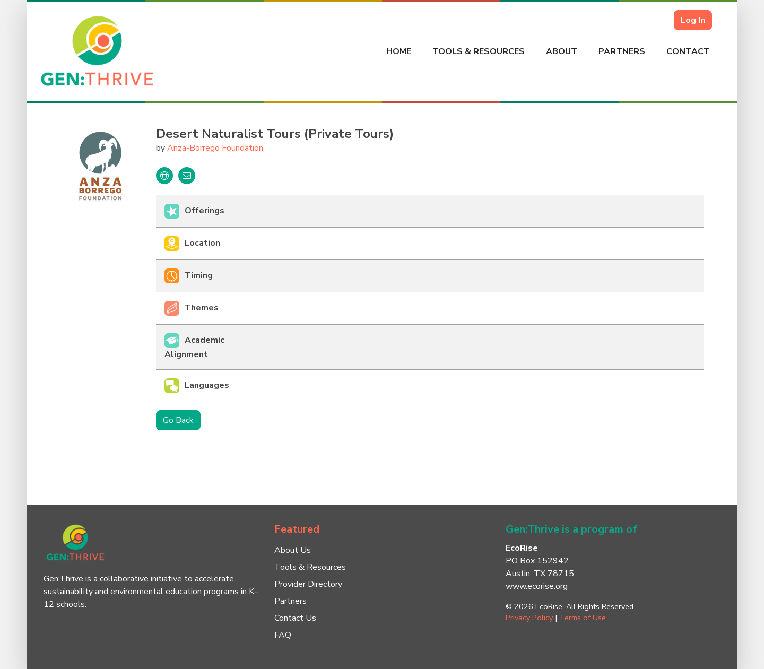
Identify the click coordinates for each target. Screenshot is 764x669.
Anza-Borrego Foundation (215, 148)
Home (398, 51)
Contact (688, 51)
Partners (621, 51)
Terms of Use (582, 617)
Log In (693, 20)
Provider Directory (308, 584)
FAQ (282, 635)
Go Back (178, 420)
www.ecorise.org (537, 586)
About (561, 51)
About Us (292, 550)
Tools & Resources (478, 51)
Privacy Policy (529, 617)
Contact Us (295, 618)
